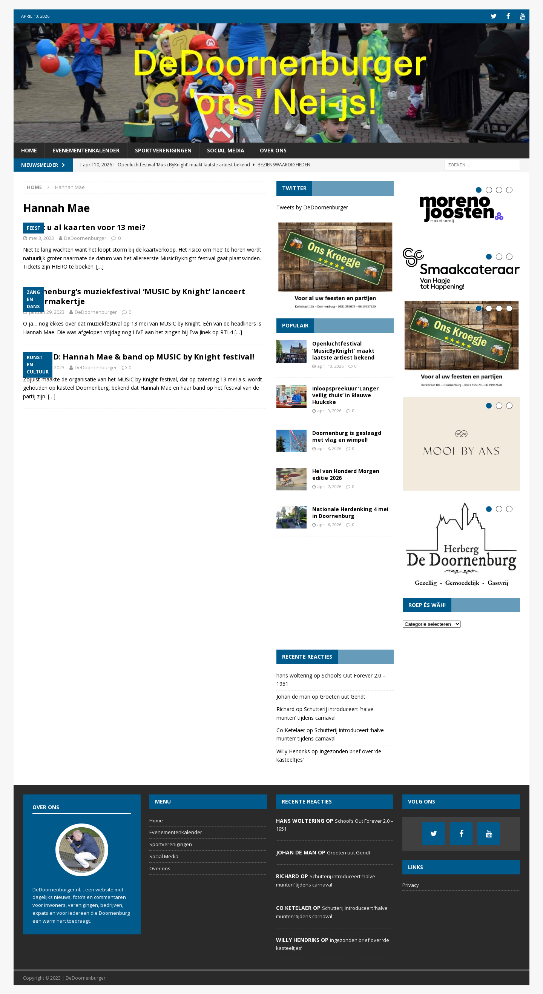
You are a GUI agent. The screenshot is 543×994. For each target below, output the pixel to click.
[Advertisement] (335, 592)
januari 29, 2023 (46, 311)
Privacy (410, 884)
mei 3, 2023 (41, 237)
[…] (100, 266)
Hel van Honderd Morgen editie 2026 (345, 474)
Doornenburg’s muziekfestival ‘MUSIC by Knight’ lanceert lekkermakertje (134, 296)
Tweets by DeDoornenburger (312, 206)
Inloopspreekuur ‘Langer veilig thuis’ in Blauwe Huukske (345, 394)
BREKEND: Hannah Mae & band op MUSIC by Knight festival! (138, 356)
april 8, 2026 (329, 448)
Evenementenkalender (86, 149)
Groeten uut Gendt (342, 695)
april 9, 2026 (329, 410)
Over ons (273, 149)
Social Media (225, 149)
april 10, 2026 (331, 365)
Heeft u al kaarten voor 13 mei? (84, 226)
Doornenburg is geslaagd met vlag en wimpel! (346, 435)
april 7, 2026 (329, 486)
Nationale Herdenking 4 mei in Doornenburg (350, 512)
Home (29, 149)
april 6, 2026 (329, 524)
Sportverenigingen (163, 149)
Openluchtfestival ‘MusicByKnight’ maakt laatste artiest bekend (343, 350)
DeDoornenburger (85, 237)
